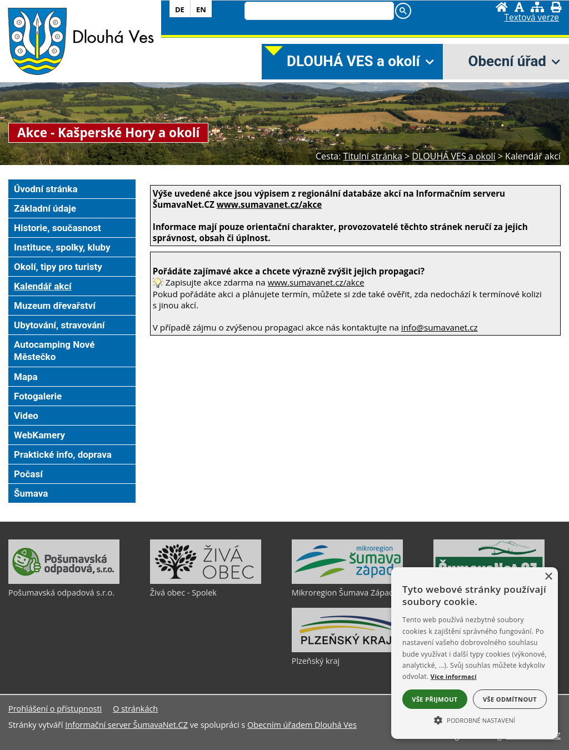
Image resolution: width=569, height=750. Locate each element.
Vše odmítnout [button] (510, 699)
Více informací (454, 676)
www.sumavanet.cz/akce (316, 282)
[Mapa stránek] (537, 7)
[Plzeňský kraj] (347, 649)
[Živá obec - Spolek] (205, 581)
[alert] (474, 653)
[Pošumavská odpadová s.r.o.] (63, 581)
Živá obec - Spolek (183, 592)
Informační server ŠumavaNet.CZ (126, 724)
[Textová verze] (531, 18)
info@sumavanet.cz (439, 327)
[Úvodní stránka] (502, 7)
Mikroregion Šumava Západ (343, 592)
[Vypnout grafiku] (519, 7)
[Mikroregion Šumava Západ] (347, 581)
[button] (474, 719)
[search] (318, 12)
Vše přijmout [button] (434, 699)
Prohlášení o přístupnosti (55, 708)
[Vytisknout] (556, 7)
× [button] (548, 577)
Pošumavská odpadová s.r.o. (61, 592)
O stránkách (135, 708)
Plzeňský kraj (316, 661)
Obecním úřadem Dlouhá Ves (302, 724)
